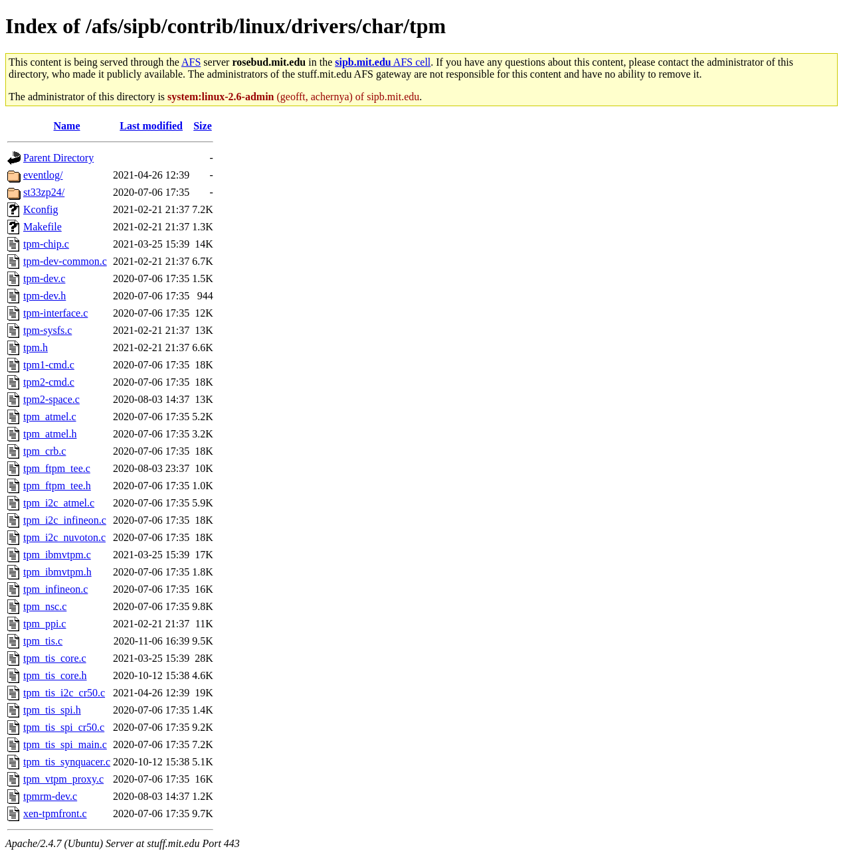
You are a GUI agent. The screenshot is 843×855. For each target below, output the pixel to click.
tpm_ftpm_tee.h (57, 485)
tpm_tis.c (42, 641)
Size (202, 125)
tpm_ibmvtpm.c (57, 554)
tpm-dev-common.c (65, 261)
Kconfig (40, 209)
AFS (191, 62)
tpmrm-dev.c (50, 796)
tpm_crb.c (44, 451)
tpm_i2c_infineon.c (64, 520)
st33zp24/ (43, 192)
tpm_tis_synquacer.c (66, 761)
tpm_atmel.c (49, 416)
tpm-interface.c (55, 313)
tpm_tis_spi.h (52, 710)
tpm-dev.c (44, 278)
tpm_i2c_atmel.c (58, 502)
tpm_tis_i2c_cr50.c (64, 692)
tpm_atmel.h (49, 433)
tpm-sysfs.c (47, 330)
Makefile (42, 226)
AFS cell (382, 62)
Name (67, 125)
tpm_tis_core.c (54, 658)
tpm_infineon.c (55, 589)
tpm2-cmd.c (48, 382)
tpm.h (35, 347)
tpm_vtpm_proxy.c (63, 779)
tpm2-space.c (51, 399)
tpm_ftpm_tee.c (56, 468)
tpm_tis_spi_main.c (65, 744)
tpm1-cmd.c (48, 364)
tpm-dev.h (44, 295)
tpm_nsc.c (44, 606)
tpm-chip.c (46, 244)
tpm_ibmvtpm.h (57, 572)
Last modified (151, 125)
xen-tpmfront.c (55, 813)
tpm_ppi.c (44, 623)
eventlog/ (43, 175)
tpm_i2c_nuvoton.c (64, 537)
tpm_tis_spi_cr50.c (63, 727)
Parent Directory (58, 157)
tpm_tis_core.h (55, 675)
